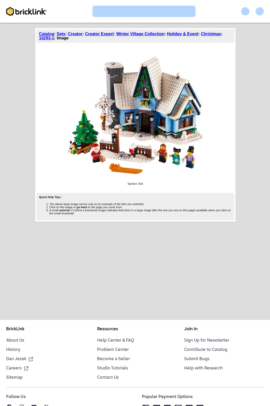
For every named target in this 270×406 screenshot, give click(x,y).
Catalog (46, 34)
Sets (61, 34)
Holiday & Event (182, 34)
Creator (75, 34)
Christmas (211, 34)
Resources (107, 329)
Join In (191, 329)
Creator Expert (99, 34)
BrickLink (15, 329)
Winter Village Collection (140, 34)
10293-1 (46, 38)
